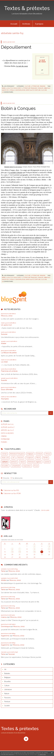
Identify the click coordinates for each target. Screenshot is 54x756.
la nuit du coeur (11, 88)
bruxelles (5, 466)
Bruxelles (7, 681)
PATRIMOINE (5, 439)
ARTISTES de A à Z (7, 430)
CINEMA (4, 436)
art (13, 458)
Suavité (4, 380)
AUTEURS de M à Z (7, 427)
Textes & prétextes (27, 8)
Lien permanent (8, 86)
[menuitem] (14, 23)
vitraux (12, 90)
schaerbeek (16, 466)
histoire (20, 458)
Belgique (7, 677)
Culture (27, 86)
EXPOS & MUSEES (7, 433)
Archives (26, 24)
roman (4, 454)
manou (4, 617)
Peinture (7, 701)
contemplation (20, 90)
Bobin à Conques (18, 108)
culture (5, 462)
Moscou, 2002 (6, 316)
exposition (27, 466)
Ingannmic (5, 636)
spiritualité (30, 90)
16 (34, 552)
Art (5, 669)
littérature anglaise (34, 462)
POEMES (4, 442)
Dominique (5, 626)
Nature (6, 693)
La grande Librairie (15, 172)
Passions (42, 86)
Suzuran (4, 334)
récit (19, 88)
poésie (47, 462)
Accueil (13, 24)
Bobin (35, 118)
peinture (14, 462)
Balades (7, 673)
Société (7, 706)
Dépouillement (16, 47)
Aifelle (3, 580)
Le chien (4, 362)
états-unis (5, 458)
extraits (32, 115)
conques (40, 88)
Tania (3, 571)
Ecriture (39, 454)
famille (45, 458)
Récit (38, 458)
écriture (37, 90)
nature (22, 462)
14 (19, 552)
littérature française (17, 454)
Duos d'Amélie (7, 389)
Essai (36, 466)
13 (12, 552)
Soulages (27, 188)
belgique (30, 454)
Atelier (3, 343)
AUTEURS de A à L (7, 424)
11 (49, 549)
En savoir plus (42, 754)
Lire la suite (45, 510)
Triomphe (5, 399)
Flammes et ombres (9, 371)
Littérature (35, 86)
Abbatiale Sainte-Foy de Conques (13, 166)
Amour (47, 454)
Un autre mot (6, 325)
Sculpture (29, 458)
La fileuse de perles (9, 353)
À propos (39, 24)
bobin (4, 88)
